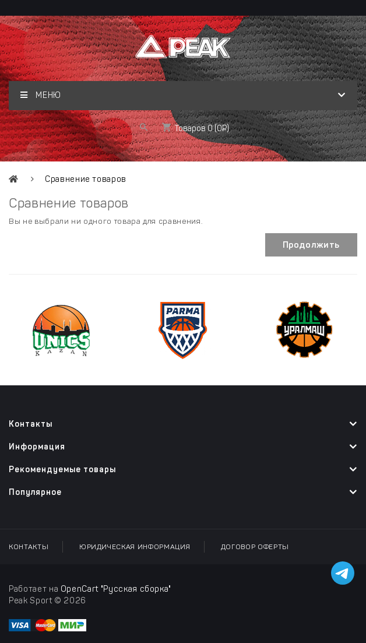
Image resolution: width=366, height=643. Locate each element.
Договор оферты (255, 547)
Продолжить (311, 245)
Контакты (28, 547)
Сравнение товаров (85, 179)
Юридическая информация (134, 547)
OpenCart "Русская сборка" (116, 589)
